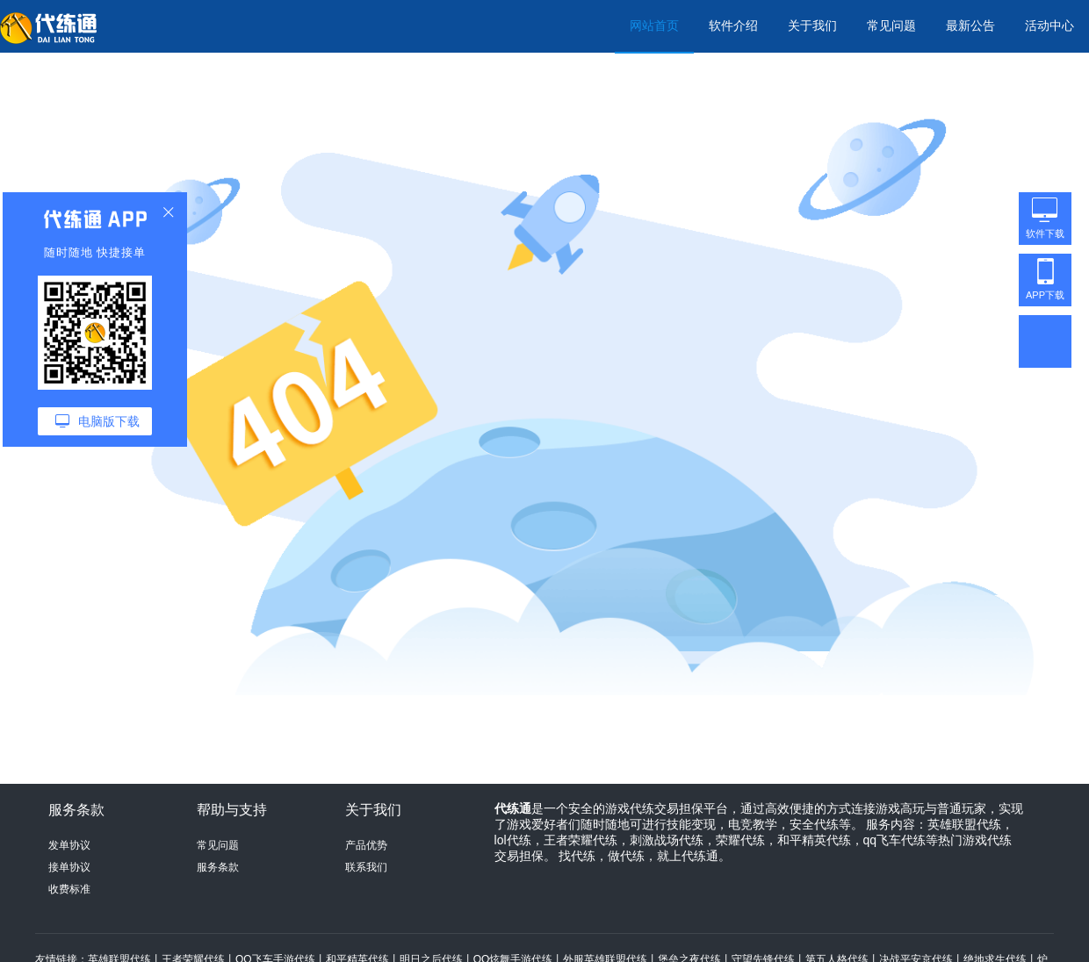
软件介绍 (733, 25)
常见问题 (891, 25)
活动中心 (1049, 25)
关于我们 (812, 25)
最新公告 (970, 25)
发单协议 (69, 845)
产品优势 (366, 845)
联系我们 (366, 867)
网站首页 (654, 25)
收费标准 (69, 889)
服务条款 (218, 867)
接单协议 (69, 867)
